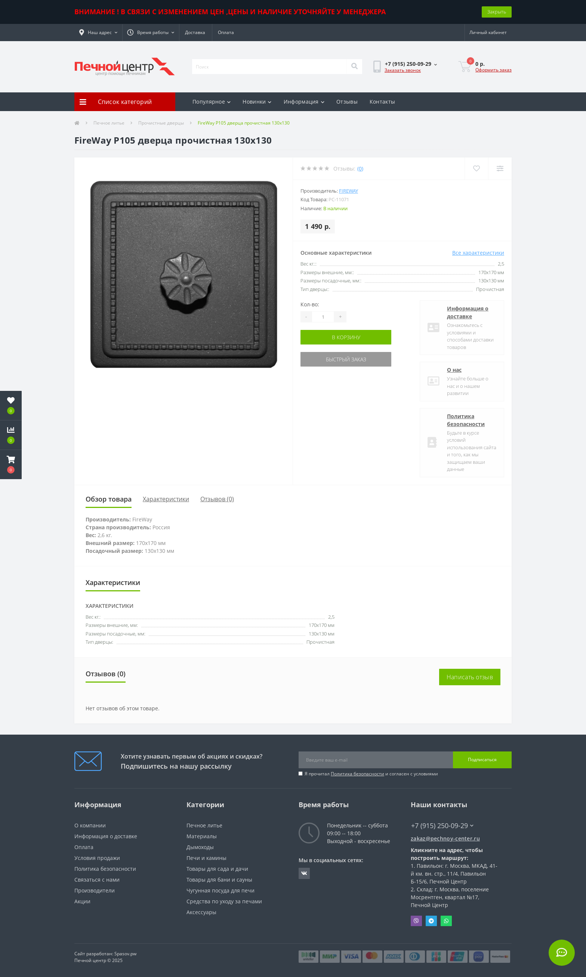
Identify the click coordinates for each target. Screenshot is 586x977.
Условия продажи (97, 857)
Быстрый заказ (346, 359)
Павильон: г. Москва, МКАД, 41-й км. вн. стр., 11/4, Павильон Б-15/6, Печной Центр (454, 873)
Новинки (257, 101)
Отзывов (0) (217, 499)
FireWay (348, 190)
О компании (90, 825)
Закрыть (496, 11)
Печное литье (108, 123)
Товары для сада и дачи (217, 868)
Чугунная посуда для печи (220, 890)
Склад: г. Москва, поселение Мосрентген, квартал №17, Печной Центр (450, 897)
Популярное (211, 101)
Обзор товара (109, 498)
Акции (82, 901)
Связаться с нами (97, 879)
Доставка (195, 32)
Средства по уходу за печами (224, 901)
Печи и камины (206, 857)
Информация (304, 101)
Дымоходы (200, 847)
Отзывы (347, 101)
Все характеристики (478, 252)
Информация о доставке (467, 312)
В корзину (346, 337)
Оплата (226, 32)
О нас (454, 369)
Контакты (382, 101)
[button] (98, 32)
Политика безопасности (466, 420)
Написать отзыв (470, 677)
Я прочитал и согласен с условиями (371, 774)
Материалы (201, 836)
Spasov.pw (125, 953)
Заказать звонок (403, 70)
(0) (360, 168)
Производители (94, 890)
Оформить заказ (493, 70)
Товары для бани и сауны (219, 879)
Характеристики (166, 499)
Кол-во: (309, 304)
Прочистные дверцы (161, 123)
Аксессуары (201, 912)
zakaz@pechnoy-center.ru (445, 838)
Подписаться (482, 759)
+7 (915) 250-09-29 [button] (442, 825)
